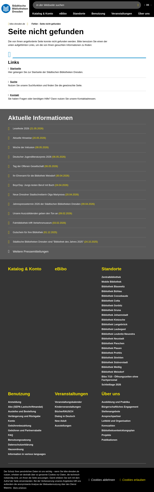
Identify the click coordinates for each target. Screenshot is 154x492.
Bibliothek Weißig (112, 367)
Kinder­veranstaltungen (68, 406)
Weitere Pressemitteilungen (30, 251)
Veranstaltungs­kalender (68, 402)
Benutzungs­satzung (19, 440)
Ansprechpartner (111, 416)
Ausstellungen (63, 425)
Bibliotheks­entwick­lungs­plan (118, 430)
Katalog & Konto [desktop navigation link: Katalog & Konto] (42, 13)
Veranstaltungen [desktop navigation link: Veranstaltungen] (121, 13)
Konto (11, 421)
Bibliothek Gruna (111, 310)
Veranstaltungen (71, 393)
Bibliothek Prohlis (112, 353)
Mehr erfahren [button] (20, 488)
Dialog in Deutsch (65, 416)
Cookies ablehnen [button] (103, 480)
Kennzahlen (108, 425)
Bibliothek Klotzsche (113, 319)
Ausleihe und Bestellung (22, 411)
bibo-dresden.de (17, 24)
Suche (13, 82)
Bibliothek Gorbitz (112, 305)
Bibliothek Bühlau (112, 291)
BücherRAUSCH (64, 411)
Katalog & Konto (24, 268)
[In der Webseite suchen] (83, 5)
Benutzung (19, 393)
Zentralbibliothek (111, 277)
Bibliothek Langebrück (114, 324)
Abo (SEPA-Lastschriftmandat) (25, 406)
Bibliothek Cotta (111, 300)
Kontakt (14, 95)
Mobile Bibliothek (111, 281)
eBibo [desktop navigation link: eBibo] (63, 13)
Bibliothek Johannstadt (115, 315)
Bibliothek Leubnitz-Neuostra (118, 334)
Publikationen (109, 440)
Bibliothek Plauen (112, 348)
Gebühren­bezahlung (19, 425)
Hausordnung (16, 449)
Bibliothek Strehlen (112, 357)
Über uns (111, 393)
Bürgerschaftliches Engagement (120, 406)
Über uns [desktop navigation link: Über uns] (144, 13)
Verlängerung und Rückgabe (24, 416)
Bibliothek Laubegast (114, 329)
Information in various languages (27, 454)
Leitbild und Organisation (116, 421)
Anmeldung (14, 402)
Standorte (111, 268)
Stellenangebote (111, 411)
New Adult (60, 421)
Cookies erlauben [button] (133, 480)
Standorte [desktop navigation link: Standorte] (79, 13)
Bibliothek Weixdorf (113, 372)
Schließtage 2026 (111, 384)
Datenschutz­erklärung (20, 444)
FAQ (10, 435)
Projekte (106, 435)
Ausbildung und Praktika (116, 402)
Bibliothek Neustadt (113, 338)
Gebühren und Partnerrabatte (24, 430)
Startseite (15, 68)
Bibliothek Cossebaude (115, 296)
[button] (147, 5)
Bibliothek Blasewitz (113, 286)
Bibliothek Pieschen (113, 343)
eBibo (61, 268)
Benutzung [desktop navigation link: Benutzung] (98, 13)
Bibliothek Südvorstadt (115, 362)
